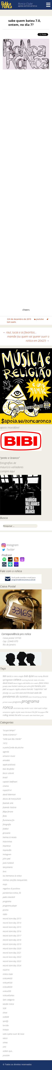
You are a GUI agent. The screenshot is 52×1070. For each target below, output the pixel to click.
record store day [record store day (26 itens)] (18, 708)
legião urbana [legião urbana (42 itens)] (20, 689)
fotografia (7, 824)
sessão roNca (8, 1004)
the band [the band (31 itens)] (28, 712)
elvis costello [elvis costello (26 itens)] (35, 683)
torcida (6, 1025)
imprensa (7, 845)
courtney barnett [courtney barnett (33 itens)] (27, 680)
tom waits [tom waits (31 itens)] (25, 715)
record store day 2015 (12, 927)
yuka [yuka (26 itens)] (41, 715)
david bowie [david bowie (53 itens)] (8, 683)
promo (5, 910)
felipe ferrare (8, 811)
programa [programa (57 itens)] (17, 702)
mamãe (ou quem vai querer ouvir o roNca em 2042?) (28, 338)
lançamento (8, 867)
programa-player (10, 905)
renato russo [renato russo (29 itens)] (28, 708)
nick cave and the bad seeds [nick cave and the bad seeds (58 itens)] (27, 693)
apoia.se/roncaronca (27, 6)
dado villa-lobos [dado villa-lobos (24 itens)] (39, 680)
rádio (5, 914)
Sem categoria (8, 999)
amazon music (9, 756)
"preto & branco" (10, 734)
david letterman (9, 794)
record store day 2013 (12, 918)
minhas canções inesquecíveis (15, 880)
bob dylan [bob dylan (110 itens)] (29, 676)
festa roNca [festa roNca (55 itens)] (44, 683)
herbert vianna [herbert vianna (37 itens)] (17, 686)
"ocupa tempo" (9, 730)
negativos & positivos (11, 888)
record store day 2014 (12, 922)
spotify (5, 1021)
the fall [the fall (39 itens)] (34, 712)
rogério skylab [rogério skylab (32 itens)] (15, 712)
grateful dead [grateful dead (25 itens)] (7, 686)
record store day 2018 (12, 940)
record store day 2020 (12, 948)
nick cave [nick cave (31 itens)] (11, 693)
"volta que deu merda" (12, 739)
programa (7, 901)
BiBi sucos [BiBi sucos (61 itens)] (7, 676)
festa (5, 816)
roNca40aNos (8, 995)
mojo (5, 884)
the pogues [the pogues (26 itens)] (41, 712)
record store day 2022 (12, 957)
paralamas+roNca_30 (12, 893)
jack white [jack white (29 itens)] (27, 686)
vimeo (5, 1042)
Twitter (7, 549)
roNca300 (7, 991)
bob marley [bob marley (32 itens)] (39, 676)
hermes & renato (10, 837)
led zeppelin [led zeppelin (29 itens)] (11, 689)
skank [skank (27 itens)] (23, 712)
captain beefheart (10, 781)
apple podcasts (9, 764)
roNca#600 (7, 987)
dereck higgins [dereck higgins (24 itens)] (18, 683)
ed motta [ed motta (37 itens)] (26, 683)
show (5, 1012)
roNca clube (8, 974)
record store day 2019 (12, 944)
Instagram (9, 545)
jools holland (8, 863)
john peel (6, 858)
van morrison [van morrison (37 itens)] (35, 715)
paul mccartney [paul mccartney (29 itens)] (34, 697)
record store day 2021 (12, 952)
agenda (6, 751)
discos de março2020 (12, 798)
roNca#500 (7, 982)
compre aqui (7, 471)
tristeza (6, 1029)
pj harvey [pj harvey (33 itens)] (43, 697)
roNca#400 (7, 978)
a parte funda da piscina (13, 747)
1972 (5, 743)
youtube (40, 319)
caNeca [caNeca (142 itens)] (17, 679)
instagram (7, 854)
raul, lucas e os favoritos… (20, 332)
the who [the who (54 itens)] (18, 715)
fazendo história (9, 807)
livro (4, 871)
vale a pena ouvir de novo (13, 1034)
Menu (48, 5)
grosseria (6, 833)
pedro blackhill (9, 897)
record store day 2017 (12, 935)
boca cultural (8, 773)
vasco (5, 1038)
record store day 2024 (12, 965)
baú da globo (8, 769)
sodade (6, 1017)
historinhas (7, 841)
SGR (4, 1008)
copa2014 (7, 790)
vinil (4, 1046)
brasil (5, 777)
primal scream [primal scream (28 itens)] (7, 702)
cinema (6, 786)
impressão (7, 850)
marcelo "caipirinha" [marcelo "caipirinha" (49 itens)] (34, 689)
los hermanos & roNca (12, 875)
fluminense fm (8, 820)
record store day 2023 (12, 961)
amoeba (6, 760)
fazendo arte (8, 803)
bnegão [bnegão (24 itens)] (21, 676)
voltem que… (8, 1051)
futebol (5, 828)
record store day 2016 (12, 931)
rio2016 (6, 969)
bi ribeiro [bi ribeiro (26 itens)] (15, 676)
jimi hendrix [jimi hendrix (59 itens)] (36, 686)
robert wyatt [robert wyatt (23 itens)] (37, 708)
